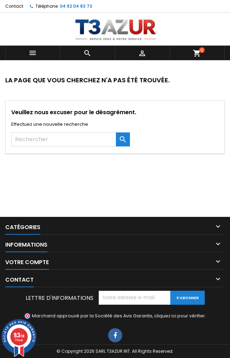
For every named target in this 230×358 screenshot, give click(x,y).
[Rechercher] (70, 139)
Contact (14, 6)
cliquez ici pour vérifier (179, 316)
